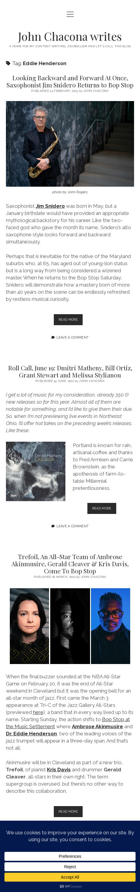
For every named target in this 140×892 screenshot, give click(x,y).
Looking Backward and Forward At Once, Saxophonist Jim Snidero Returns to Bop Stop (70, 81)
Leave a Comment (72, 337)
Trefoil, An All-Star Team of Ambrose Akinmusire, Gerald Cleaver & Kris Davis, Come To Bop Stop (70, 563)
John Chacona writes (70, 36)
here (38, 712)
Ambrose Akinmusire (97, 726)
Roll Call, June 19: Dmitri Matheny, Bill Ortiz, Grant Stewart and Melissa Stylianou (70, 371)
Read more (71, 321)
